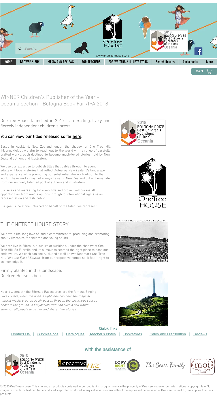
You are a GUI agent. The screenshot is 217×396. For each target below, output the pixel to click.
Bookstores (132, 334)
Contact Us (21, 334)
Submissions (47, 334)
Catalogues (75, 334)
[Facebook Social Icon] (198, 51)
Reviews (200, 334)
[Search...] (43, 48)
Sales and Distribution (168, 334)
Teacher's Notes (102, 334)
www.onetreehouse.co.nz (112, 56)
